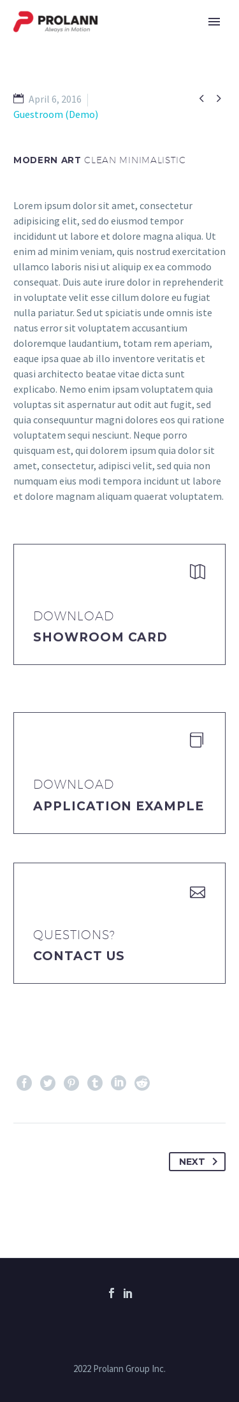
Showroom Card (100, 637)
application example (118, 806)
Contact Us (79, 956)
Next (200, 1161)
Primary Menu (214, 22)
